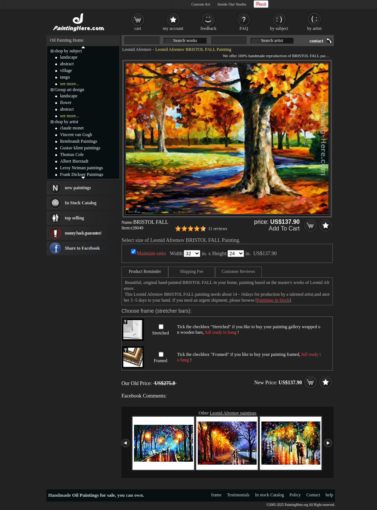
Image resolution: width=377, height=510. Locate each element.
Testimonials (238, 494)
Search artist (272, 40)
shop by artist (66, 121)
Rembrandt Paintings (78, 141)
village (66, 70)
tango (65, 77)
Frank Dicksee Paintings (81, 174)
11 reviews (217, 228)
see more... (69, 83)
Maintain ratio (151, 253)
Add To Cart (284, 228)
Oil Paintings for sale (93, 495)
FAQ (243, 28)
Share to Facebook (82, 248)
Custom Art (200, 4)
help (329, 494)
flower (65, 102)
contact (316, 41)
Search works (185, 40)
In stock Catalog (269, 494)
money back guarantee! (83, 233)
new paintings (78, 187)
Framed (161, 360)
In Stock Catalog (80, 202)
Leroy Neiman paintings (81, 167)
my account (173, 28)
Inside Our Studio (232, 4)
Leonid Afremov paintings (233, 413)
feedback (208, 28)
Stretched (160, 333)
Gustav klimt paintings (80, 147)
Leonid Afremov (137, 49)
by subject (279, 28)
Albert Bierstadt (74, 161)
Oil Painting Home (67, 40)
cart (137, 28)
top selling (74, 218)
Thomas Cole (72, 154)
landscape (68, 57)
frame (216, 494)
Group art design (69, 89)
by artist (314, 28)
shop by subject (68, 50)
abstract (67, 63)
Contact (313, 494)
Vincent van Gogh (76, 134)
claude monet (72, 128)
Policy (295, 494)
